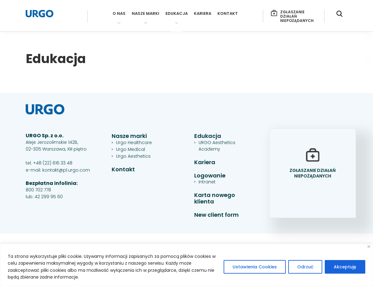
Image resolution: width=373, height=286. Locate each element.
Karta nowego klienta (214, 198)
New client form (216, 215)
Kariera (202, 13)
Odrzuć (305, 267)
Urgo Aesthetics (133, 156)
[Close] (368, 246)
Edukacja (176, 13)
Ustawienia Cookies (255, 267)
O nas (119, 13)
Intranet (207, 182)
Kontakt (227, 13)
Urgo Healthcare (134, 142)
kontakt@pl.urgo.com (66, 170)
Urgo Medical (130, 149)
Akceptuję (345, 267)
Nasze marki (145, 13)
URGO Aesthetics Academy (217, 145)
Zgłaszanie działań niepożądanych (292, 16)
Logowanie (209, 176)
